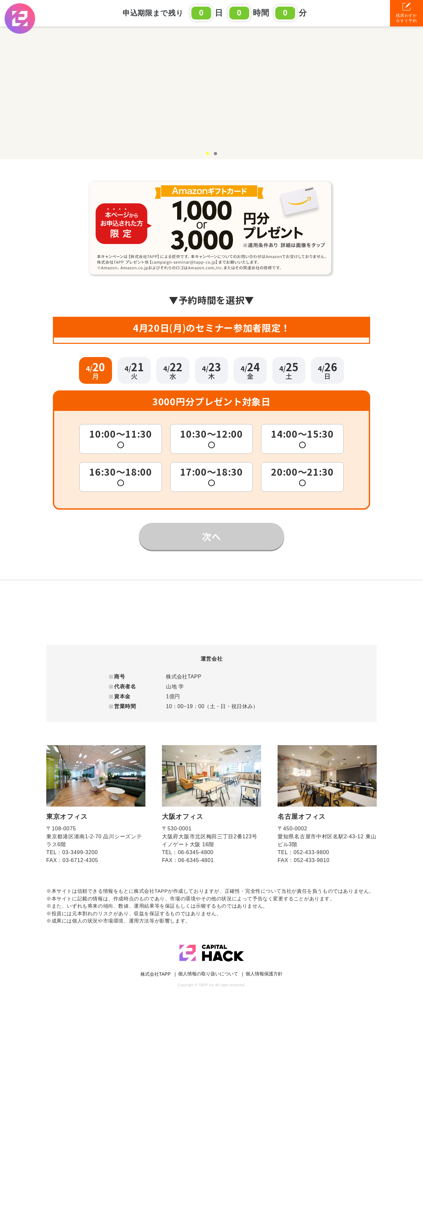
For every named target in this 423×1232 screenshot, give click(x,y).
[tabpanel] (211, 85)
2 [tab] (215, 139)
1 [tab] (207, 139)
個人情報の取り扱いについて (208, 1210)
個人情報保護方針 (264, 1210)
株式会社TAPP (155, 1210)
